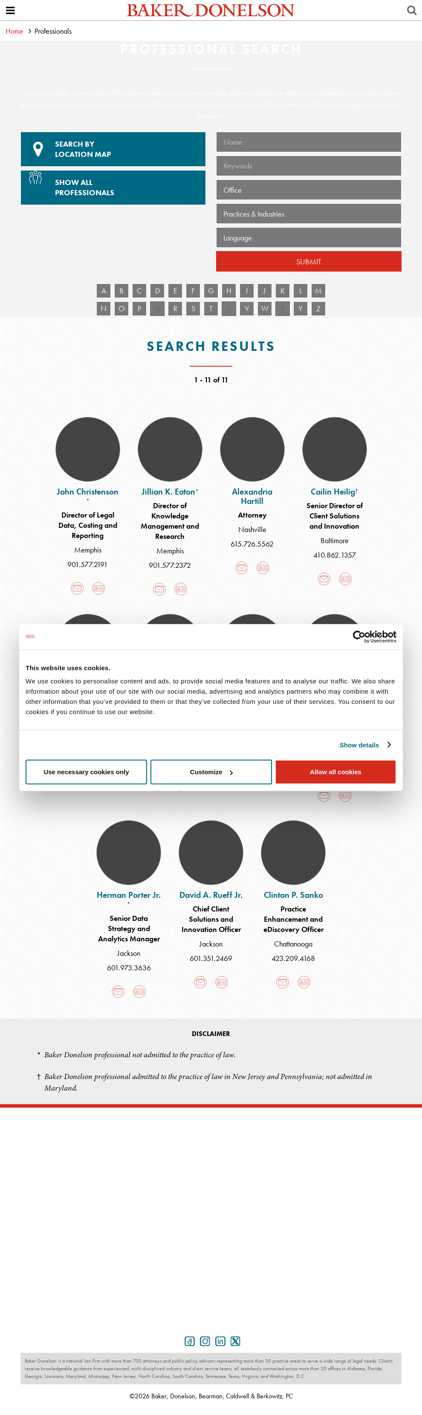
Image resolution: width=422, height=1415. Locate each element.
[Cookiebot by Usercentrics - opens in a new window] (359, 636)
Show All (112, 184)
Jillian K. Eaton (170, 491)
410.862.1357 (334, 555)
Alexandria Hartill (252, 496)
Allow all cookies (335, 772)
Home (14, 31)
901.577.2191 (87, 564)
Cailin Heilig (334, 491)
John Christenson (88, 495)
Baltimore (335, 540)
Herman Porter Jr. (129, 898)
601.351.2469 (211, 958)
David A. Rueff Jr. (211, 894)
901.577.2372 (170, 565)
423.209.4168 (293, 958)
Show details (359, 744)
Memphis (87, 550)
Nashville (252, 529)
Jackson (128, 953)
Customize (211, 772)
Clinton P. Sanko (293, 894)
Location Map (113, 149)
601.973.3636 (129, 967)
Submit (308, 261)
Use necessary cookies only (86, 772)
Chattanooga (293, 944)
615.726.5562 (252, 544)
